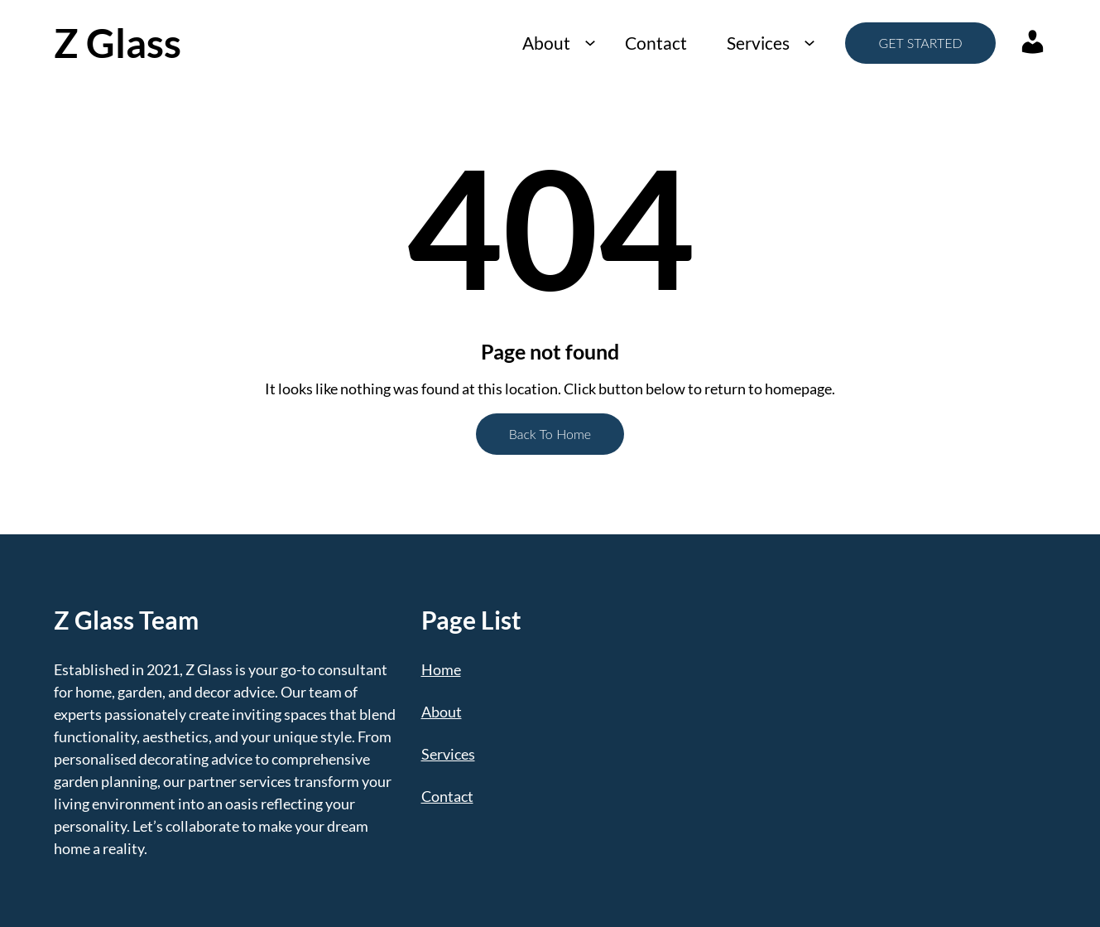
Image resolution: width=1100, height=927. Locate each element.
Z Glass (117, 42)
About (546, 42)
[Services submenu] (809, 42)
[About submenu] (589, 42)
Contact (656, 42)
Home (441, 669)
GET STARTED (920, 43)
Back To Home (550, 434)
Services (758, 42)
